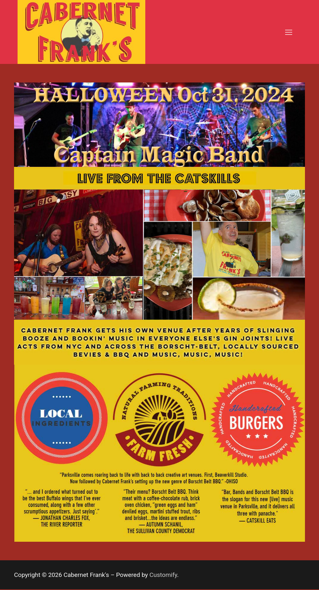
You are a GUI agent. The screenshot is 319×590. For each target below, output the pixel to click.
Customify (163, 574)
